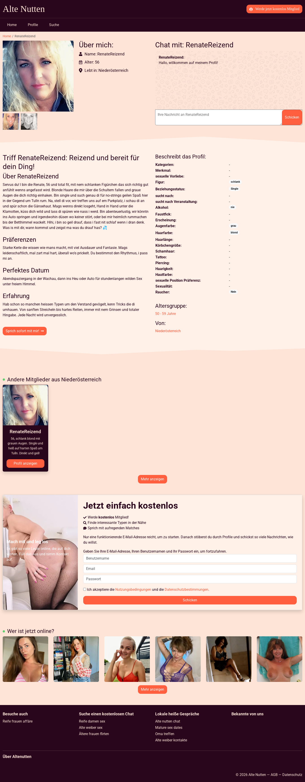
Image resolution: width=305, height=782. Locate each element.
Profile (33, 25)
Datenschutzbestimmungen (186, 589)
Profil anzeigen (25, 463)
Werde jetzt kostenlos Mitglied (274, 9)
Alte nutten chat (167, 721)
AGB (274, 775)
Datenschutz (292, 775)
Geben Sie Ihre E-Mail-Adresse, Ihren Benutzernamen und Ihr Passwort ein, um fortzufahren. (190, 556)
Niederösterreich (168, 331)
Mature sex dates (168, 727)
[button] (38, 76)
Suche (54, 25)
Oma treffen (164, 734)
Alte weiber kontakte (171, 740)
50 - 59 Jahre (165, 314)
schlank (235, 181)
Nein (233, 291)
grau (233, 225)
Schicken (292, 117)
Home (12, 25)
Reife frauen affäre (18, 721)
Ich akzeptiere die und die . (146, 589)
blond (234, 232)
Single (234, 188)
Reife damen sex (92, 721)
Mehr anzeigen (152, 479)
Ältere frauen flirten (94, 734)
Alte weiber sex (90, 727)
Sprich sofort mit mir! (25, 331)
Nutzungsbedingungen (133, 589)
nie (232, 207)
